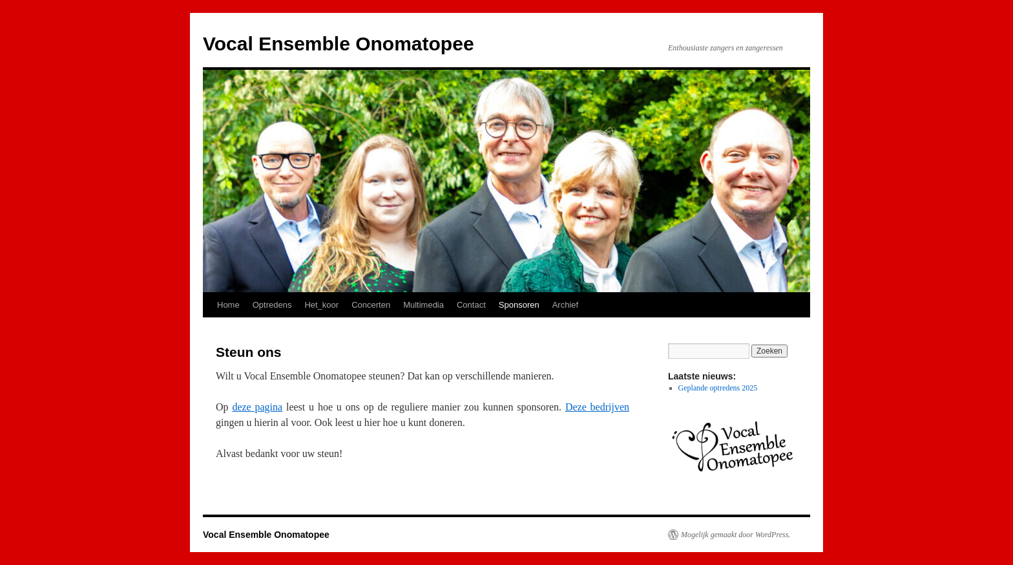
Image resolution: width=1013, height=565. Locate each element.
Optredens (272, 305)
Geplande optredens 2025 (718, 387)
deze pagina (257, 406)
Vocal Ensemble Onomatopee (338, 43)
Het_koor (321, 305)
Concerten (370, 305)
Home (228, 305)
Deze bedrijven (597, 406)
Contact (471, 305)
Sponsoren (519, 305)
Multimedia (423, 305)
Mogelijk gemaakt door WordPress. (735, 534)
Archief (565, 305)
